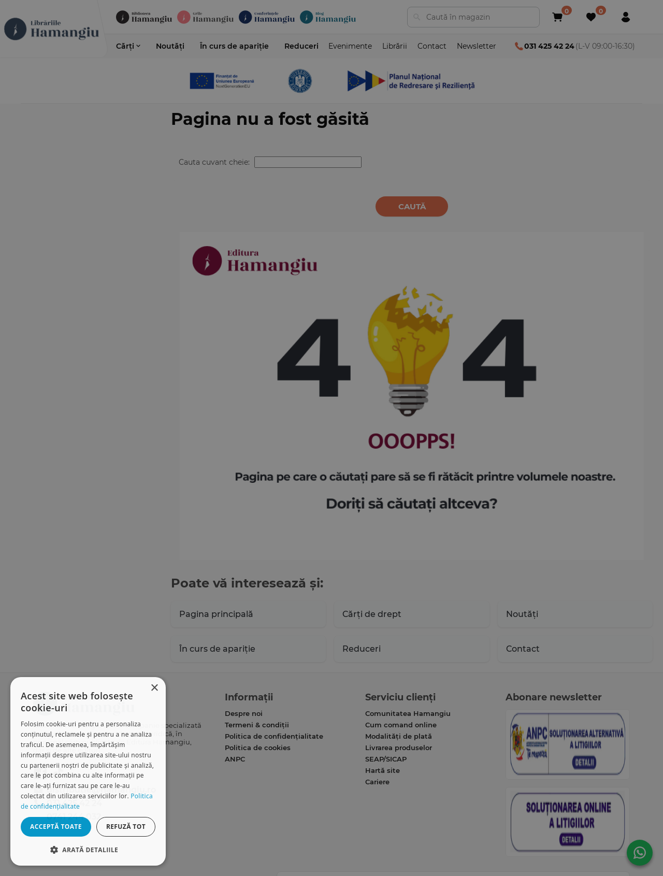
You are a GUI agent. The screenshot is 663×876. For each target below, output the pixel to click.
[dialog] (88, 771)
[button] (88, 849)
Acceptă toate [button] (56, 826)
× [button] (154, 688)
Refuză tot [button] (126, 826)
